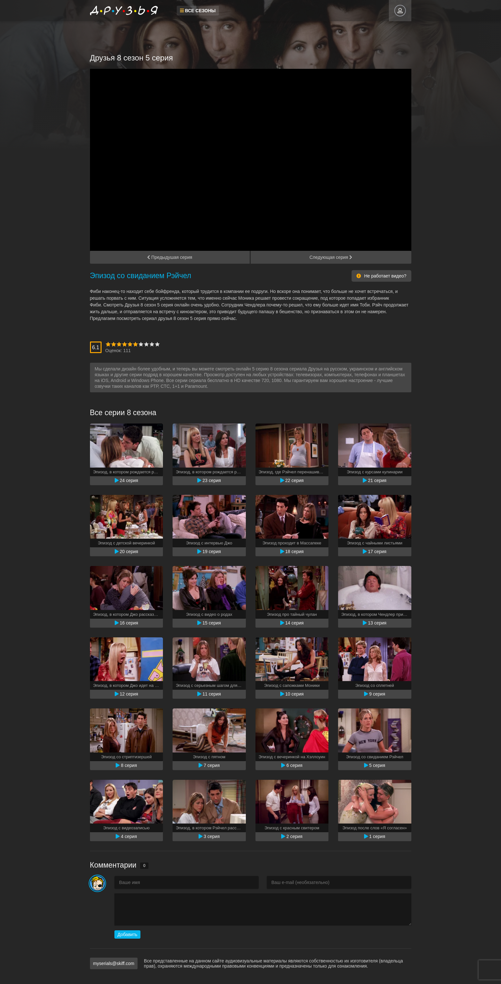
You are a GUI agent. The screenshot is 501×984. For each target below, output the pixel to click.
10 (157, 344)
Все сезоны (198, 10)
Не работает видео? (381, 275)
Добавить (128, 934)
